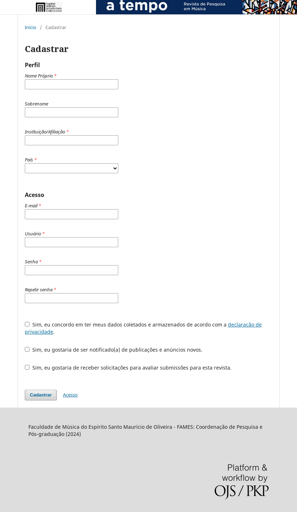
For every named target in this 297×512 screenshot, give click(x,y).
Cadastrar (41, 395)
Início (30, 27)
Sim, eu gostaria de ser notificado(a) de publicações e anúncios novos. (113, 349)
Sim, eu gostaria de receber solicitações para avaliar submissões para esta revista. (128, 367)
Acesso (70, 394)
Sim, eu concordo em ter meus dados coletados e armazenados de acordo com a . (143, 328)
